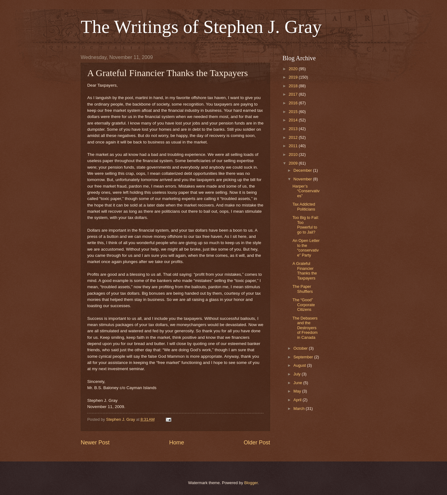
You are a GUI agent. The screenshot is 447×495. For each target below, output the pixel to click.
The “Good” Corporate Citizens (303, 304)
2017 (294, 94)
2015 (294, 111)
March (299, 408)
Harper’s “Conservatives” (305, 191)
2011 (294, 145)
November (303, 179)
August (300, 365)
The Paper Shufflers (302, 288)
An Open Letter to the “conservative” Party (305, 247)
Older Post (257, 442)
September (303, 357)
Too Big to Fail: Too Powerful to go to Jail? (305, 224)
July (297, 374)
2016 (294, 103)
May (297, 391)
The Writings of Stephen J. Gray (201, 26)
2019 (294, 77)
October (301, 348)
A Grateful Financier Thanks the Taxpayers (304, 270)
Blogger (251, 482)
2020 (294, 68)
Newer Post (95, 442)
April (297, 399)
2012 (294, 137)
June (298, 382)
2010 (294, 154)
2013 (294, 128)
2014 (294, 120)
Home (176, 442)
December (303, 170)
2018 (294, 86)
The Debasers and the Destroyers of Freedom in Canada (305, 328)
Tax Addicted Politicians (303, 206)
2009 (294, 163)
